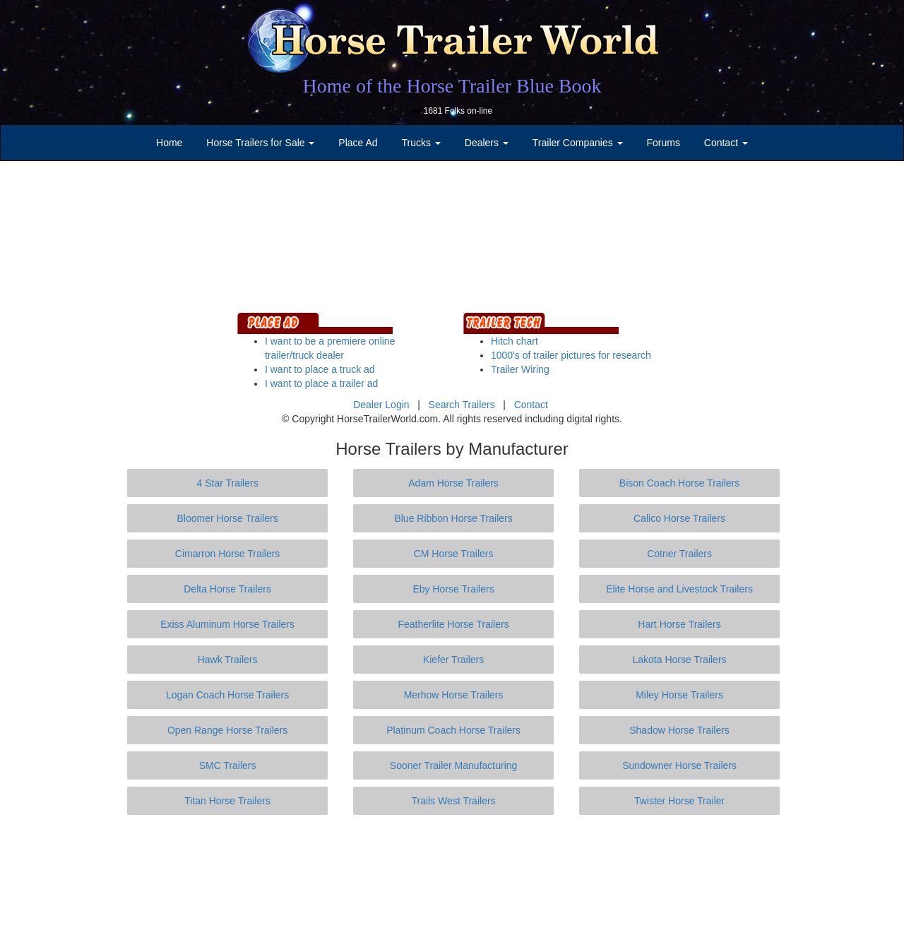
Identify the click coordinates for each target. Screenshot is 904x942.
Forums (662, 142)
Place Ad (357, 142)
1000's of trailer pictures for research (571, 355)
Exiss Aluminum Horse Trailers (227, 624)
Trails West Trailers (454, 800)
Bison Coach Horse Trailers (679, 483)
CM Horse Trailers (454, 553)
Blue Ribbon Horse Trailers (453, 518)
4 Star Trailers (227, 483)
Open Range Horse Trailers (227, 730)
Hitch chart (514, 341)
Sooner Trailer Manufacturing (454, 765)
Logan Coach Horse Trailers (227, 694)
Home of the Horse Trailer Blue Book (451, 86)
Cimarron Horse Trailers (227, 553)
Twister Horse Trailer (679, 800)
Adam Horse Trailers (453, 483)
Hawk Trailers (228, 659)
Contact (531, 404)
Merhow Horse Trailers (454, 694)
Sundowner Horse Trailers (679, 765)
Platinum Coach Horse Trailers (453, 730)
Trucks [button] (421, 142)
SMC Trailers (227, 765)
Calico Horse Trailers (679, 518)
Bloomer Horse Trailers (227, 518)
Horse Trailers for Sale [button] (260, 142)
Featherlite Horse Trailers (453, 624)
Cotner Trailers (679, 553)
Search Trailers (462, 404)
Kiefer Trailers (453, 659)
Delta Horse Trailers (227, 589)
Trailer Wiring (520, 369)
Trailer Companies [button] (578, 142)
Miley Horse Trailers (679, 694)
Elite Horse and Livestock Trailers (679, 589)
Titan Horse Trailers (227, 800)
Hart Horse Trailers (679, 624)
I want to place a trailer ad (321, 383)
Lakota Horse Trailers (680, 659)
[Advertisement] (452, 878)
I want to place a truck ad (320, 369)
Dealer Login (381, 404)
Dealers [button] (487, 142)
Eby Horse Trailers (453, 589)
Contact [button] (726, 142)
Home (169, 142)
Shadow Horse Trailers (679, 730)
